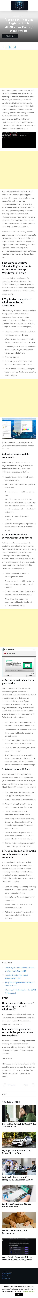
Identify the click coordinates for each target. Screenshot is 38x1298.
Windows (10, 36)
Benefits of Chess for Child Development (19, 1224)
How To (12, 35)
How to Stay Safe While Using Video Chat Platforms (19, 1117)
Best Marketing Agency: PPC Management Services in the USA (19, 1170)
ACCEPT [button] (19, 1294)
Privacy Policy (6, 1273)
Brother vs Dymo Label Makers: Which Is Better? (19, 1197)
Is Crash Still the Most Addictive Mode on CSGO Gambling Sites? (19, 1250)
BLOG (6, 35)
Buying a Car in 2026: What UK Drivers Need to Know (19, 1144)
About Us (5, 1276)
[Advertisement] (19, 69)
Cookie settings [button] (28, 1291)
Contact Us (6, 1278)
